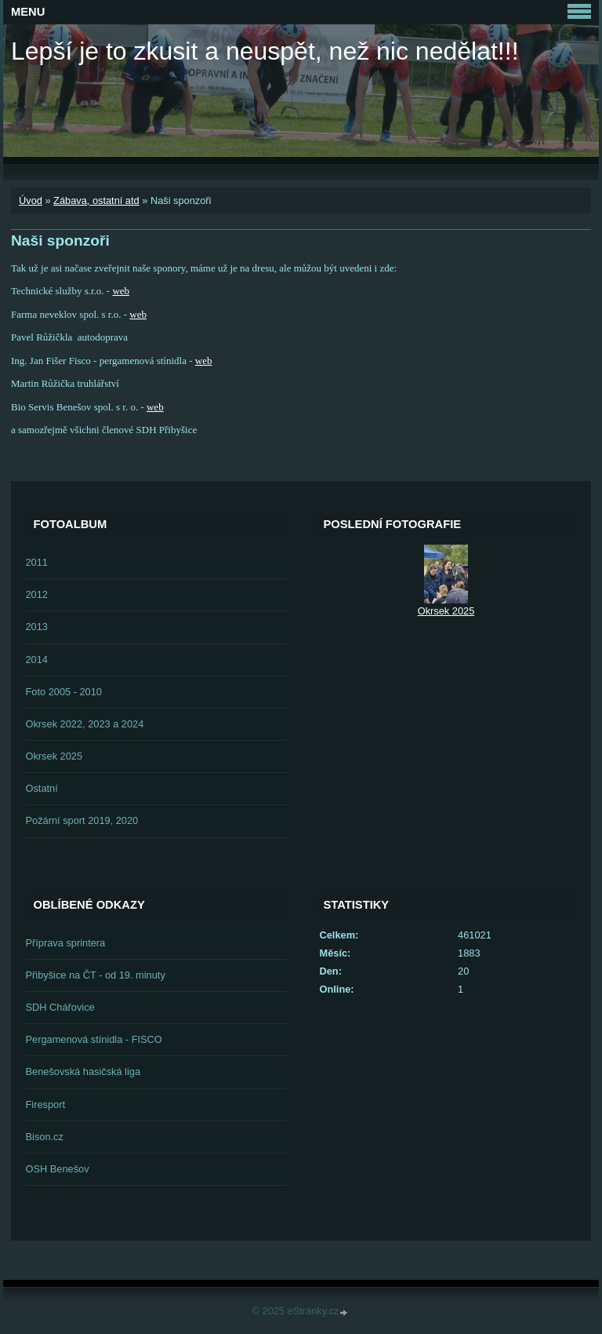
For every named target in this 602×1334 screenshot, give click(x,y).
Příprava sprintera (66, 943)
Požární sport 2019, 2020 (82, 820)
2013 (37, 626)
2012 (37, 594)
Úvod (30, 200)
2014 (37, 659)
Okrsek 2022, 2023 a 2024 (85, 724)
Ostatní (42, 788)
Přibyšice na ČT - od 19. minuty (95, 975)
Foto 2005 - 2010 (64, 692)
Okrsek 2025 (54, 756)
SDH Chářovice (60, 1007)
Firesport (46, 1104)
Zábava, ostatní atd (96, 200)
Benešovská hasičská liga (83, 1071)
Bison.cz (44, 1137)
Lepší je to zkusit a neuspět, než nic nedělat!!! (265, 51)
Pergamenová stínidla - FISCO (94, 1039)
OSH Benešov (57, 1169)
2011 (37, 562)
